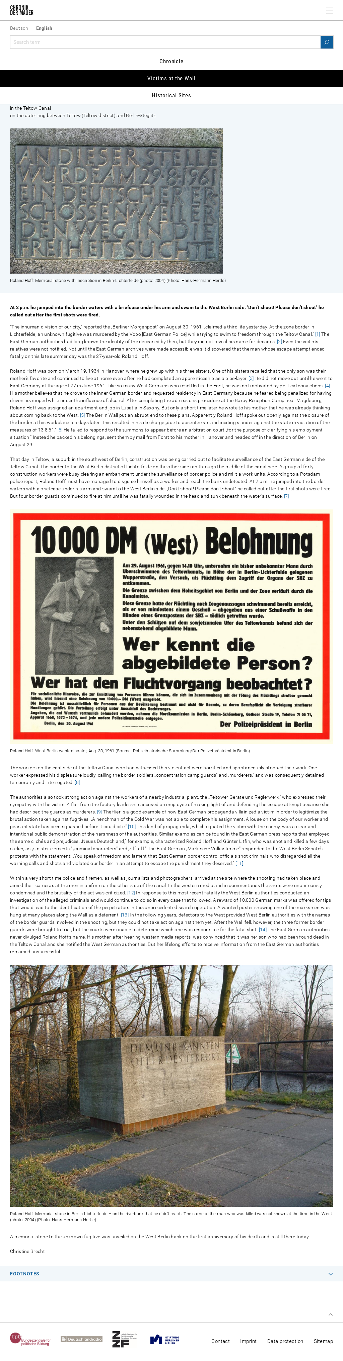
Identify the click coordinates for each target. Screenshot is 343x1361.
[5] (82, 415)
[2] (279, 341)
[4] (327, 385)
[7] (286, 496)
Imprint (248, 1341)
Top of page (330, 1314)
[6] (60, 429)
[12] (131, 892)
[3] (251, 378)
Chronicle (171, 61)
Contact (220, 1341)
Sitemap (323, 1341)
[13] (125, 914)
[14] (263, 929)
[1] (317, 334)
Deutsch (19, 28)
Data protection (285, 1341)
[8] (77, 782)
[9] (99, 811)
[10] (132, 826)
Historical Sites (171, 95)
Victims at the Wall (171, 78)
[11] (239, 863)
